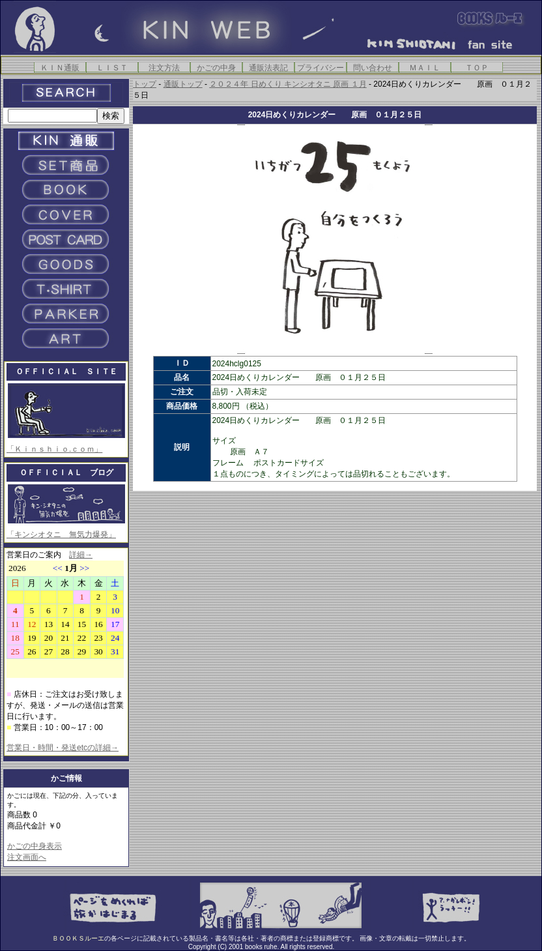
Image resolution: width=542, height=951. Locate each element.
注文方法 (164, 67)
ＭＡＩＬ (424, 67)
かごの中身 (216, 67)
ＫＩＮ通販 (59, 67)
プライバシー (320, 67)
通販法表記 (268, 67)
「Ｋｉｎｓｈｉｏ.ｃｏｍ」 (54, 449)
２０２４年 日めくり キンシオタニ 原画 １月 (287, 84)
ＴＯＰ (477, 67)
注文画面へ (26, 857)
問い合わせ (372, 67)
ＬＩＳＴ (112, 67)
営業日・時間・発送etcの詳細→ (63, 747)
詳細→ (81, 554)
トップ (144, 84)
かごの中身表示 (34, 846)
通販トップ (183, 84)
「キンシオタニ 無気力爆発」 (61, 534)
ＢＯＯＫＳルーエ (78, 938)
